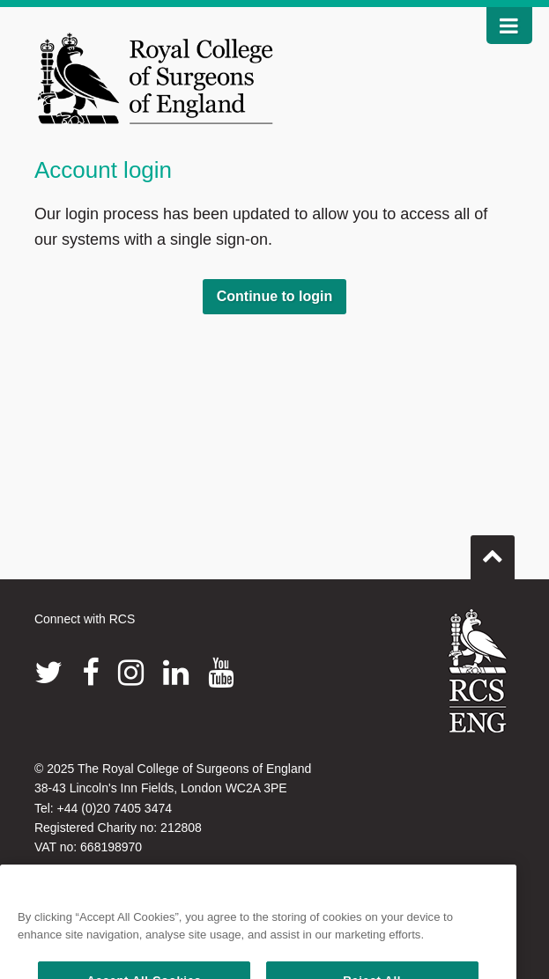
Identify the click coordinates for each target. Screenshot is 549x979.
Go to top (493, 550)
